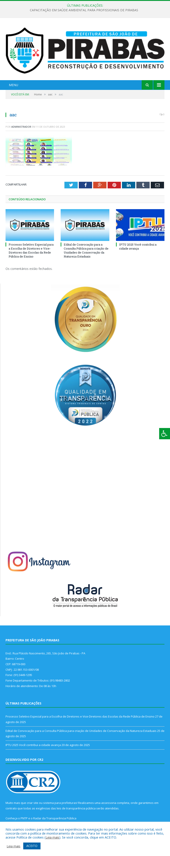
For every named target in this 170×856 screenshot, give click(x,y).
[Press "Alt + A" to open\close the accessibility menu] (164, 433)
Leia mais (52, 837)
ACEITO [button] (31, 846)
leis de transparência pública (76, 808)
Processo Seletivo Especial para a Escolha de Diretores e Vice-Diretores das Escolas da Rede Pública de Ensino (31, 250)
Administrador (21, 126)
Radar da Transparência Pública (54, 818)
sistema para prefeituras (60, 803)
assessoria (108, 803)
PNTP (24, 818)
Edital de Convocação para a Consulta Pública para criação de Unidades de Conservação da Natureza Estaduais (86, 250)
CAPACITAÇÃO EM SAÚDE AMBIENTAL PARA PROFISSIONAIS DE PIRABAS (84, 10)
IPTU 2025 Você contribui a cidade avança (137, 246)
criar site (32, 803)
